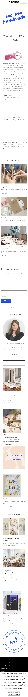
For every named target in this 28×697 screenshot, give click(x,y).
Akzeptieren (11, 692)
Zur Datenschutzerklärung (14, 694)
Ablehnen (17, 692)
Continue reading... (4, 193)
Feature (19, 44)
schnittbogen (6, 69)
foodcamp (7, 76)
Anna (6, 44)
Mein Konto (4, 668)
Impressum (4, 663)
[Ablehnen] (26, 684)
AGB (9, 663)
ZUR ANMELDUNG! (8, 403)
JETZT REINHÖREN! (8, 623)
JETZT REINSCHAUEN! (9, 506)
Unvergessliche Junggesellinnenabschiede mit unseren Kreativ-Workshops (13, 573)
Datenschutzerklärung (7, 665)
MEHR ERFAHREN (7, 444)
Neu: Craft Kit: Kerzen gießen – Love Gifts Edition (12, 217)
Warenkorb (4, 671)
